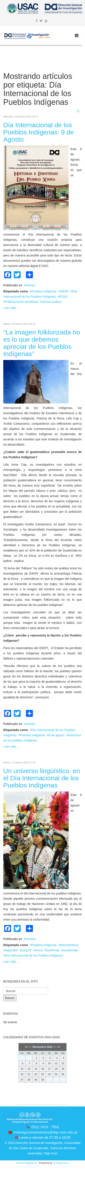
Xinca (38, 950)
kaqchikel (11, 950)
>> (58, 1047)
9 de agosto (57, 735)
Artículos (30, 939)
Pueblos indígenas (43, 291)
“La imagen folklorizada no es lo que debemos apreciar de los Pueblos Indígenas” (41, 343)
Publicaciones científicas (21, 302)
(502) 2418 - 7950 (45, 1127)
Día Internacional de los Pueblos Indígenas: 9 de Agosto (38, 132)
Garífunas (52, 950)
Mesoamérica (69, 945)
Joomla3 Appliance (26, 1162)
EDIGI (63, 296)
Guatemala (70, 950)
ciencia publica (52, 302)
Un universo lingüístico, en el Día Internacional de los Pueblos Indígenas (41, 778)
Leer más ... (11, 308)
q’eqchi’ (26, 950)
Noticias (29, 285)
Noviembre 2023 (42, 1047)
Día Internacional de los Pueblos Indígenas (34, 955)
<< (26, 1047)
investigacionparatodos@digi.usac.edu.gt (45, 1132)
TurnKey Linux (61, 1162)
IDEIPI (64, 291)
